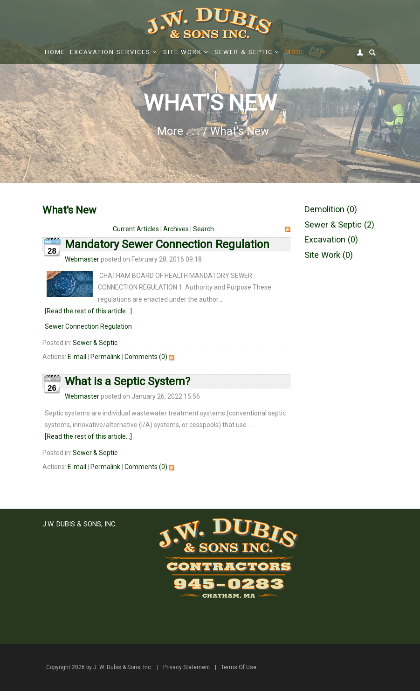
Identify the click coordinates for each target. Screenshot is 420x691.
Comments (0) (145, 356)
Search (203, 229)
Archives (176, 229)
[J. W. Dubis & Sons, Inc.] (210, 23)
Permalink (105, 356)
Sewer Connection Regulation (88, 326)
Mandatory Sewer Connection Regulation (167, 244)
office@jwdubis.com (102, 609)
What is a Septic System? (127, 381)
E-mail (77, 356)
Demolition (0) (330, 209)
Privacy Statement (186, 667)
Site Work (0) (328, 255)
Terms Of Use (238, 667)
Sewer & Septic (95, 342)
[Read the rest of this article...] (88, 311)
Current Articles (136, 229)
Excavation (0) (331, 239)
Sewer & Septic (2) (339, 224)
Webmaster (82, 259)
